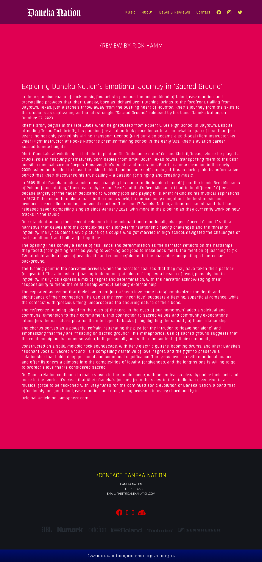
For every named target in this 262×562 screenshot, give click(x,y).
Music (130, 12)
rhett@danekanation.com (136, 493)
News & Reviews (174, 12)
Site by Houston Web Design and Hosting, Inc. (146, 555)
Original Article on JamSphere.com (55, 398)
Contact (203, 12)
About (147, 12)
